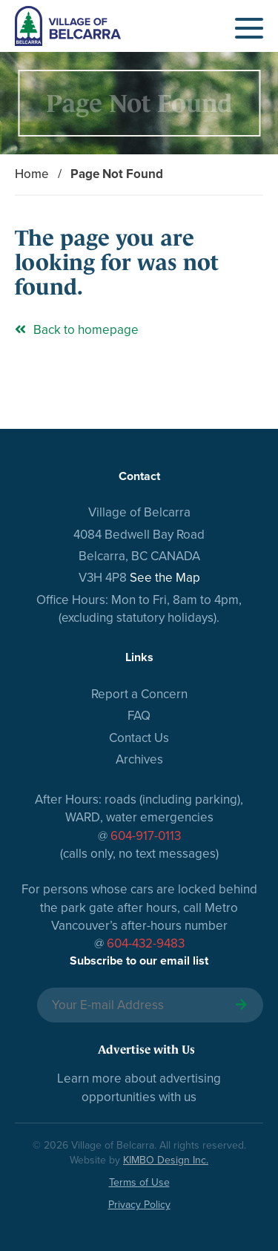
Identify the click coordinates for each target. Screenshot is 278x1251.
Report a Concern (139, 694)
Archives (139, 759)
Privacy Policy (139, 1204)
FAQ (139, 715)
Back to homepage (77, 330)
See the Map (165, 577)
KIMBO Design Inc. (165, 1160)
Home (32, 174)
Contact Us (139, 738)
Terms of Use (139, 1182)
